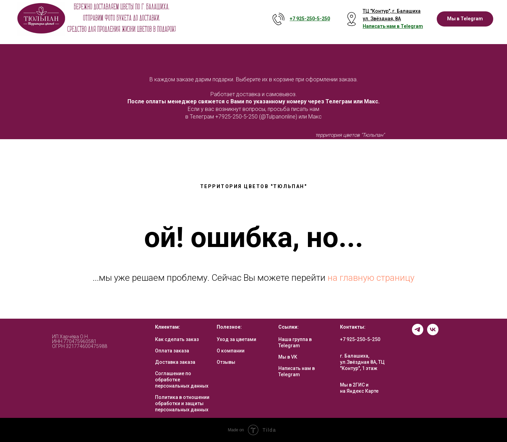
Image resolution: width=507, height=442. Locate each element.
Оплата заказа (172, 350)
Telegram (412, 26)
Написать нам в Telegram (296, 371)
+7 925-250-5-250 (360, 339)
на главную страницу (371, 278)
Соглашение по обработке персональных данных (181, 380)
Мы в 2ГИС (352, 385)
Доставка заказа (175, 362)
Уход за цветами (236, 339)
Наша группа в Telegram (295, 342)
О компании (231, 350)
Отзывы (226, 362)
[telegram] (417, 333)
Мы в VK (287, 357)
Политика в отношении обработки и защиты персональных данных (182, 403)
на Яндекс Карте (359, 391)
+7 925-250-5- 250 (310, 18)
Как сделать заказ (177, 339)
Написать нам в (382, 26)
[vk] (432, 333)
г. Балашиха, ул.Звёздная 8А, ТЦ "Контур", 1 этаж (362, 362)
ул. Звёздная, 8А (382, 18)
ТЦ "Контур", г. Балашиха (392, 11)
